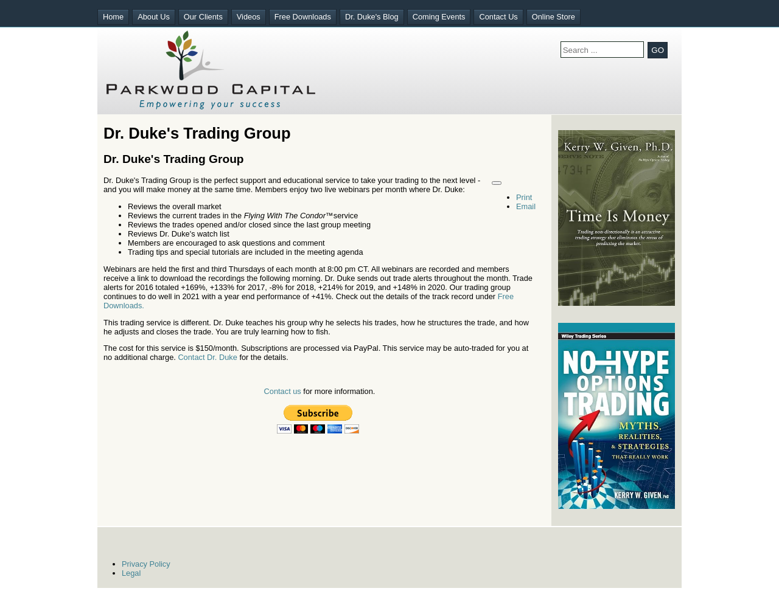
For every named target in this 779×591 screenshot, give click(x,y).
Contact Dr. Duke (207, 357)
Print (524, 197)
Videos (248, 16)
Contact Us (498, 16)
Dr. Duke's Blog (372, 16)
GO (657, 50)
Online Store (553, 16)
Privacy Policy (146, 564)
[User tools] (496, 183)
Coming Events (439, 16)
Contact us (282, 391)
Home (113, 16)
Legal (131, 573)
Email (526, 206)
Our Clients (203, 16)
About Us (154, 16)
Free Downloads (302, 16)
